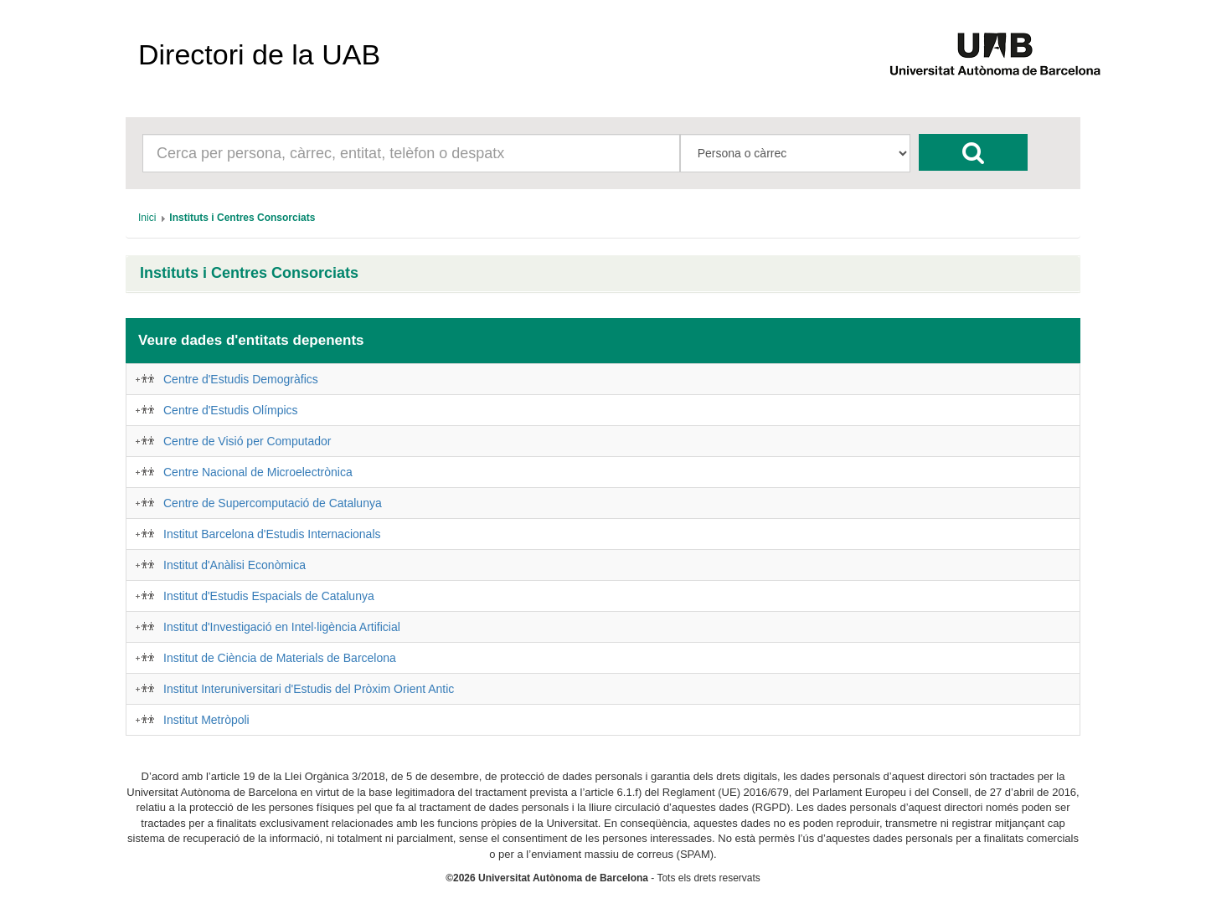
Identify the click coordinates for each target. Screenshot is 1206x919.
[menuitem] (147, 217)
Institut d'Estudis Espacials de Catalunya (268, 596)
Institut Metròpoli (206, 719)
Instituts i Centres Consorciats (249, 273)
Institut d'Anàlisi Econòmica (234, 565)
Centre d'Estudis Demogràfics (240, 379)
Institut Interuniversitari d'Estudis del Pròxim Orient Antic (308, 689)
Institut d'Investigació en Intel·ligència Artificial (281, 627)
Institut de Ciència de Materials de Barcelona (279, 658)
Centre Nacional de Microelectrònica (258, 472)
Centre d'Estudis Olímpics (230, 410)
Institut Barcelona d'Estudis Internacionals (272, 534)
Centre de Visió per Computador (247, 441)
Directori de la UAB (259, 54)
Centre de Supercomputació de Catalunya (272, 503)
